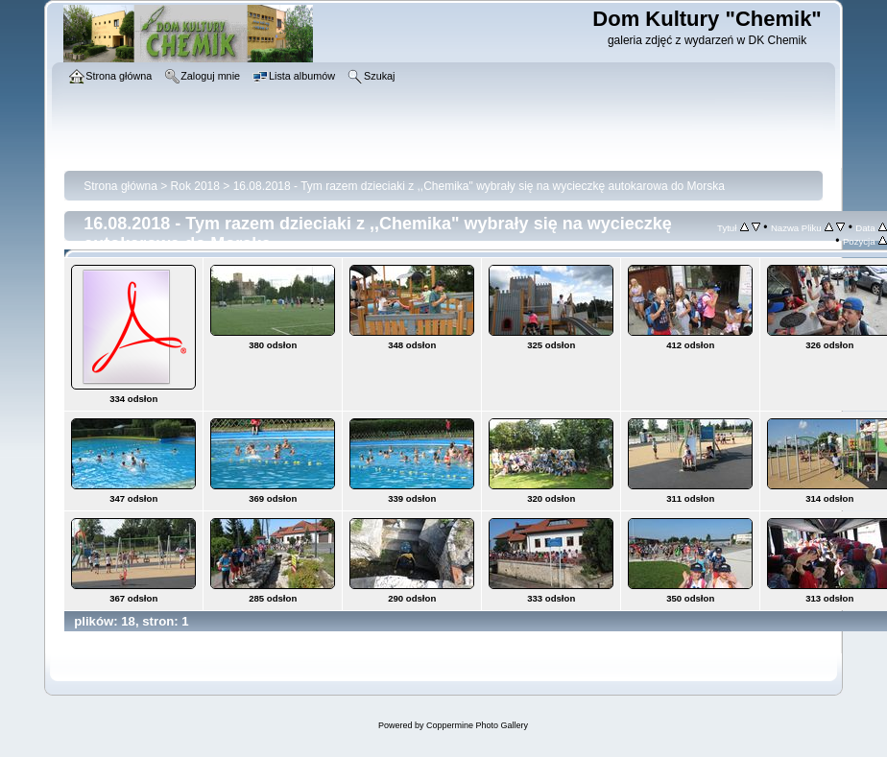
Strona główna (120, 186)
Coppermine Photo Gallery (477, 725)
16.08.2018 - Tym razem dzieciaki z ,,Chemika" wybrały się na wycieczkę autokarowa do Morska (479, 186)
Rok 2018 (195, 186)
